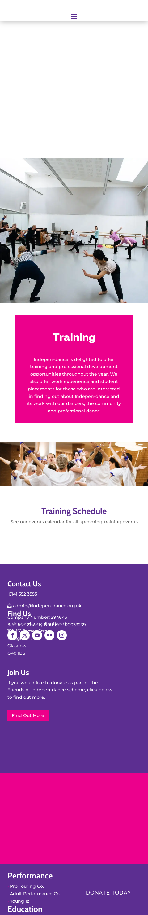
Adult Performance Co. (35, 893)
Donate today (108, 892)
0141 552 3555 (23, 594)
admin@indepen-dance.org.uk (47, 606)
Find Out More (28, 715)
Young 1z (19, 901)
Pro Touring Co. (27, 886)
